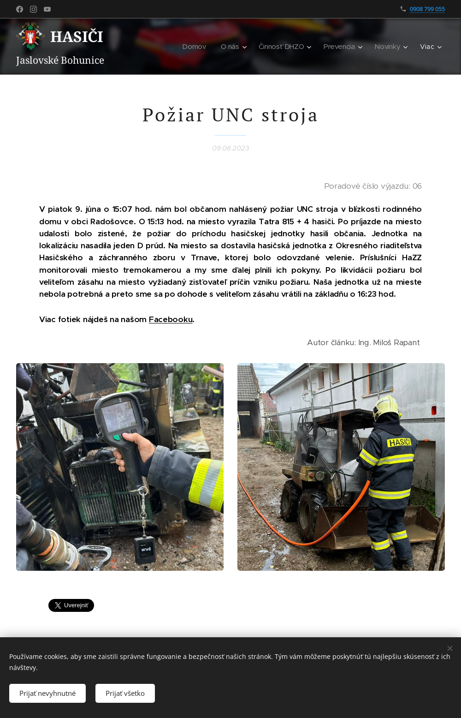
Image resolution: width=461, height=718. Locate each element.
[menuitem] (148, 46)
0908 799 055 (427, 9)
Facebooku (171, 319)
